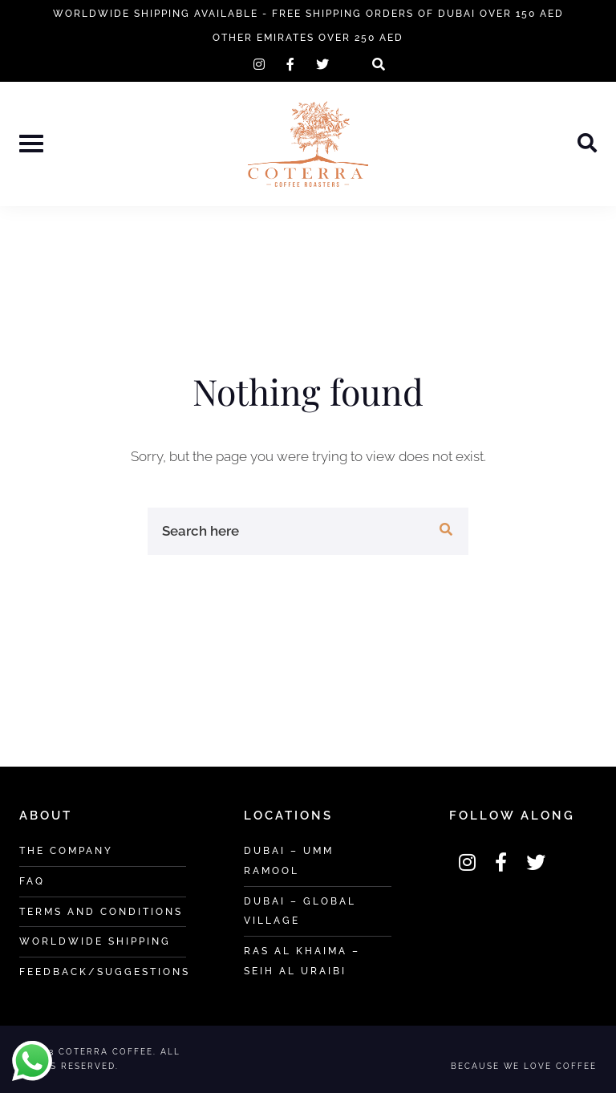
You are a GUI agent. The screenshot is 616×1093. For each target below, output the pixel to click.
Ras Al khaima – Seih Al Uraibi (302, 961)
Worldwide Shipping (95, 941)
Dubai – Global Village (300, 911)
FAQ (32, 881)
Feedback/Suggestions (104, 971)
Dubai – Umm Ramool (289, 860)
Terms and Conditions (101, 911)
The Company (66, 850)
